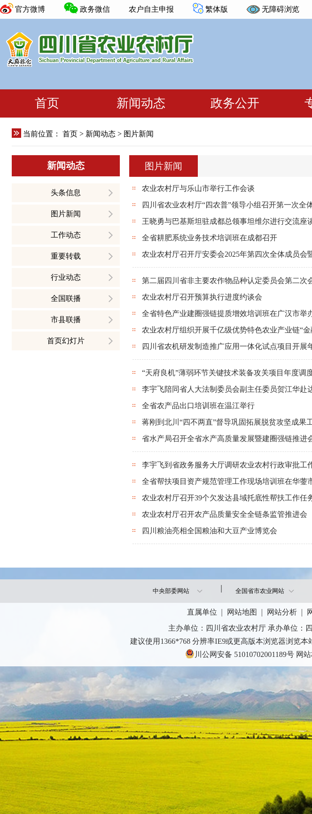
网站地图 (242, 612)
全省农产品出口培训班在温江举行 (197, 406)
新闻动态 (141, 103)
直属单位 (202, 612)
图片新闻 (66, 214)
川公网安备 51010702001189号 (239, 653)
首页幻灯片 (66, 341)
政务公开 (235, 103)
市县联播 (66, 320)
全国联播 (66, 298)
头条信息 (66, 193)
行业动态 (66, 277)
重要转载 (66, 256)
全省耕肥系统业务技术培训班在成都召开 (208, 238)
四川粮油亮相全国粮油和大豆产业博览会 (208, 531)
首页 (47, 103)
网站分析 (282, 612)
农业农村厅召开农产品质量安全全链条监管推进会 (223, 514)
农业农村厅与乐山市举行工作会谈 (197, 188)
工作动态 (66, 235)
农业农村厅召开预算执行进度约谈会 (201, 297)
